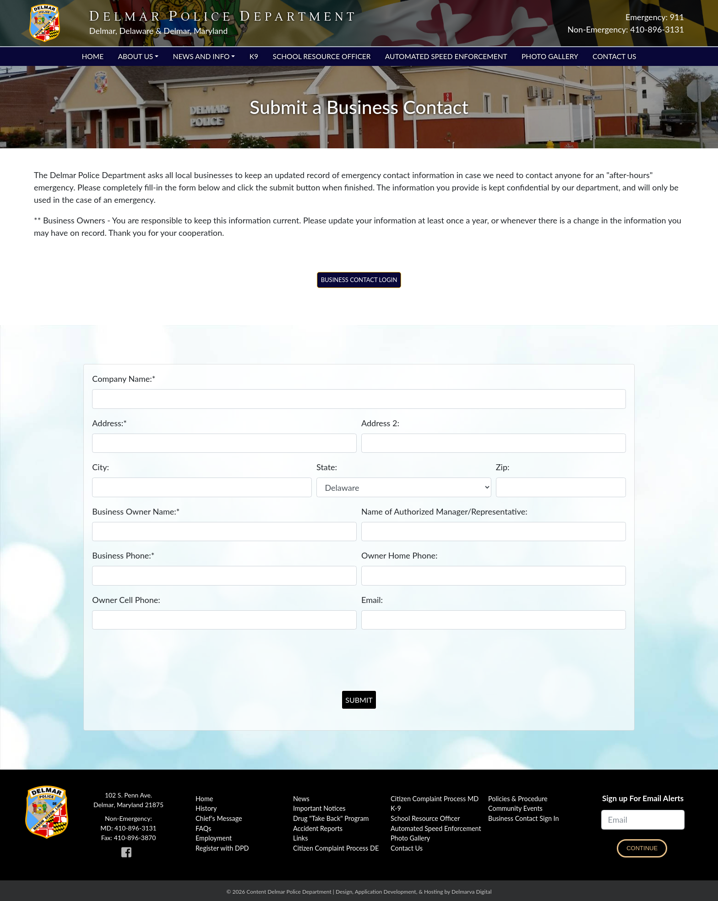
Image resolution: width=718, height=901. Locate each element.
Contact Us (614, 56)
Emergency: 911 (655, 17)
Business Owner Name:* (136, 511)
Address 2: (380, 423)
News (301, 799)
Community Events (515, 808)
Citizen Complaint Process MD (435, 799)
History (206, 808)
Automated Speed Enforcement (446, 56)
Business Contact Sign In (523, 818)
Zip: (503, 467)
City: (100, 467)
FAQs (203, 828)
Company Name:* (123, 379)
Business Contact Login (359, 279)
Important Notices (319, 808)
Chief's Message (219, 818)
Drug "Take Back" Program (331, 818)
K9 (254, 56)
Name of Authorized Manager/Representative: (444, 511)
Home (93, 56)
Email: (372, 600)
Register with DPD (222, 848)
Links (300, 838)
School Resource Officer (321, 56)
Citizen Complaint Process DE (336, 848)
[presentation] (359, 655)
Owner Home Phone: (399, 555)
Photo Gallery (550, 56)
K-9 (396, 808)
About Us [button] (135, 56)
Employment (214, 838)
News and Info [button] (201, 56)
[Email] (643, 820)
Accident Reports (318, 828)
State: (326, 467)
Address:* (109, 423)
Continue (642, 848)
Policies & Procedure (518, 799)
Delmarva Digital (471, 891)
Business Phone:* (123, 555)
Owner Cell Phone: (126, 600)
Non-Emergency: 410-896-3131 (625, 29)
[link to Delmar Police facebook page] (128, 854)
